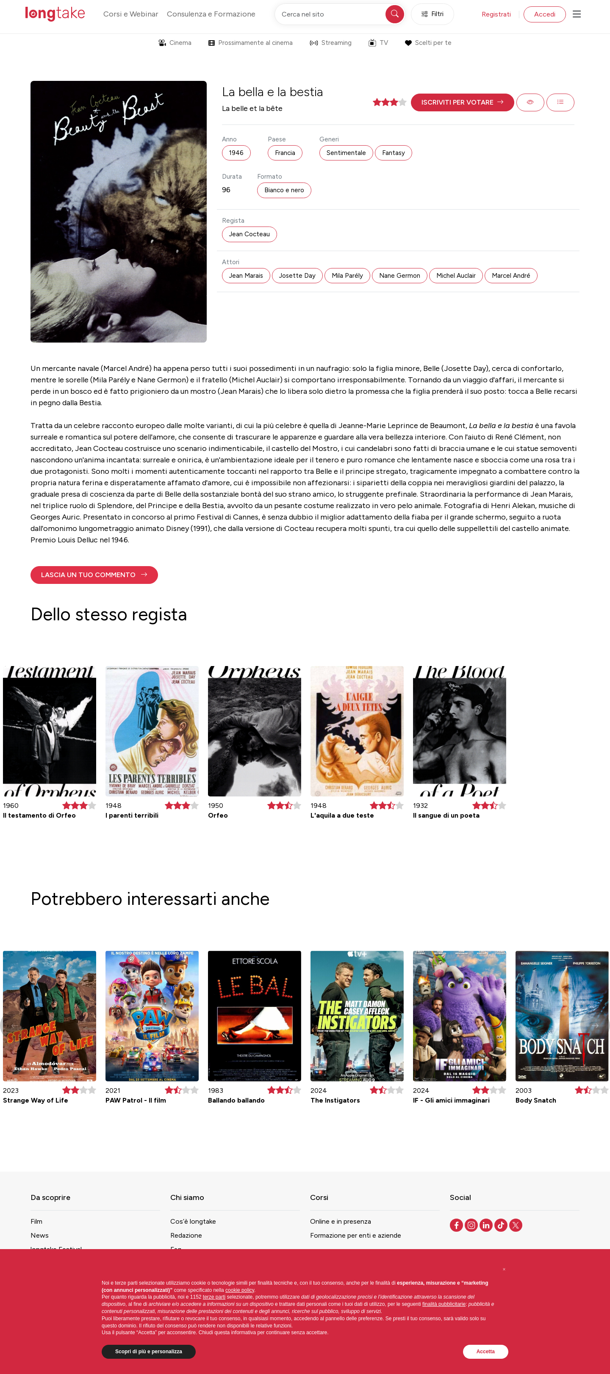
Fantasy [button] (393, 153)
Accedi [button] (544, 14)
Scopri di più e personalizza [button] (148, 1352)
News (39, 1235)
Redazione (186, 1235)
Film (36, 1221)
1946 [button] (236, 153)
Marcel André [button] (511, 275)
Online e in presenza (340, 1221)
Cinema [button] (174, 43)
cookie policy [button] (239, 1290)
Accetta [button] (486, 1352)
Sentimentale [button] (346, 153)
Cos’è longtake (193, 1221)
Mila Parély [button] (347, 275)
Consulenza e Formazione (211, 14)
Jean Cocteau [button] (249, 234)
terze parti (214, 1297)
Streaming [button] (331, 43)
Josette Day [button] (297, 275)
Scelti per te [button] (428, 43)
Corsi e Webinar (130, 14)
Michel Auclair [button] (456, 275)
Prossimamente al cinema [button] (250, 43)
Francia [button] (285, 153)
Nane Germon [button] (399, 275)
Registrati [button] (496, 14)
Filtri (432, 14)
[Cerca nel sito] (340, 14)
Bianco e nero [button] (284, 190)
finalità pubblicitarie (444, 1304)
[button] (462, 102)
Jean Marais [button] (246, 275)
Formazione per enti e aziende (355, 1235)
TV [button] (378, 43)
